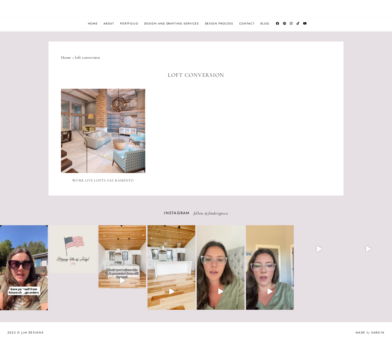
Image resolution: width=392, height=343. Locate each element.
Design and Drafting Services (171, 24)
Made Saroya (370, 332)
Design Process (219, 24)
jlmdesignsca (218, 213)
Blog (265, 24)
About (109, 24)
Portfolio (129, 24)
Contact (247, 24)
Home (93, 24)
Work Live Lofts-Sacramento (103, 180)
